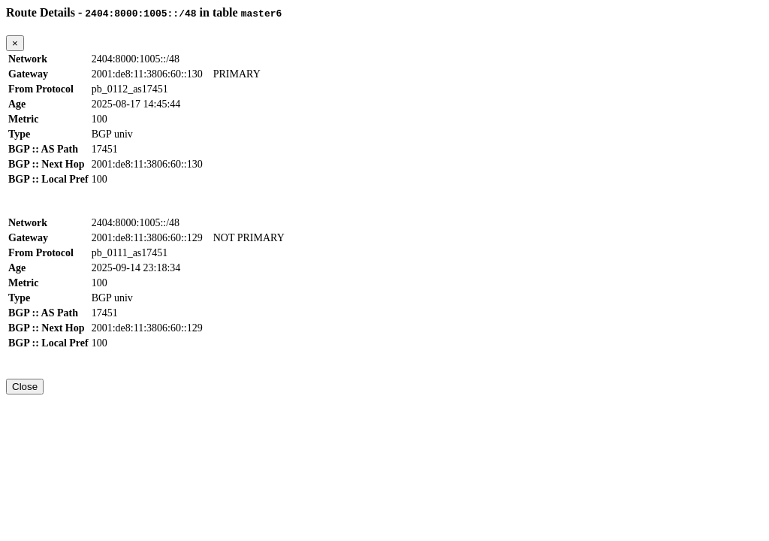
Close (25, 386)
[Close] (15, 43)
